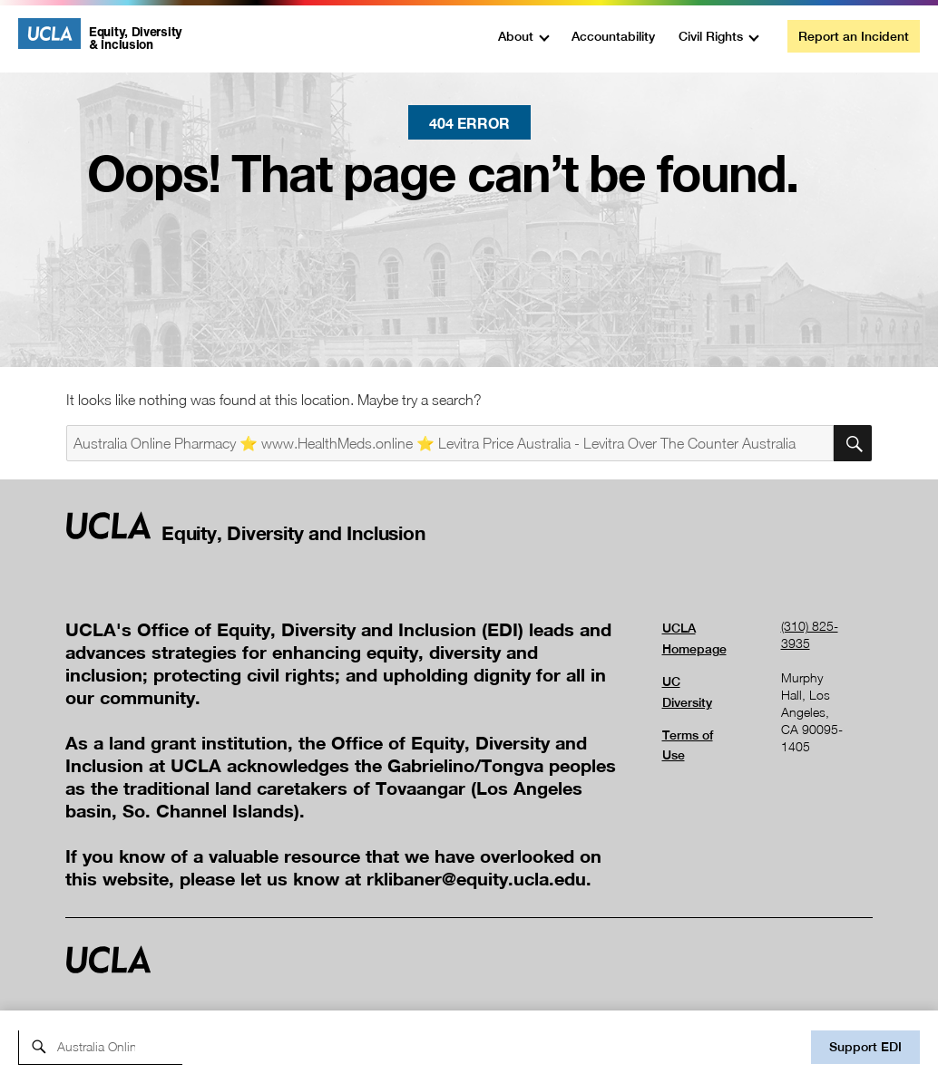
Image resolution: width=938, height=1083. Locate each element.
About (515, 36)
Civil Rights (711, 36)
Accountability (613, 36)
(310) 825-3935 (809, 634)
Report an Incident (853, 36)
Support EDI (865, 1046)
